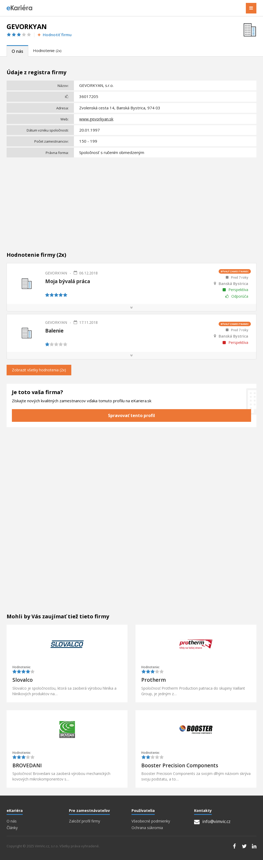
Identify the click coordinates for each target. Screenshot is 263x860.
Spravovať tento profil (131, 415)
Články (12, 828)
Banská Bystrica (233, 283)
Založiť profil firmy (84, 821)
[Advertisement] (131, 199)
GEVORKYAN (56, 272)
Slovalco (22, 679)
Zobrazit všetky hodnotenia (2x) (39, 369)
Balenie (54, 330)
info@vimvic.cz (212, 821)
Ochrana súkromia (147, 828)
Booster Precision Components (179, 765)
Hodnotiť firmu (54, 34)
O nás (17, 51)
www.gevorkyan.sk (96, 118)
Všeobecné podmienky (151, 821)
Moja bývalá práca (67, 281)
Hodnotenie (47, 50)
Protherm (153, 679)
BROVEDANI (27, 765)
